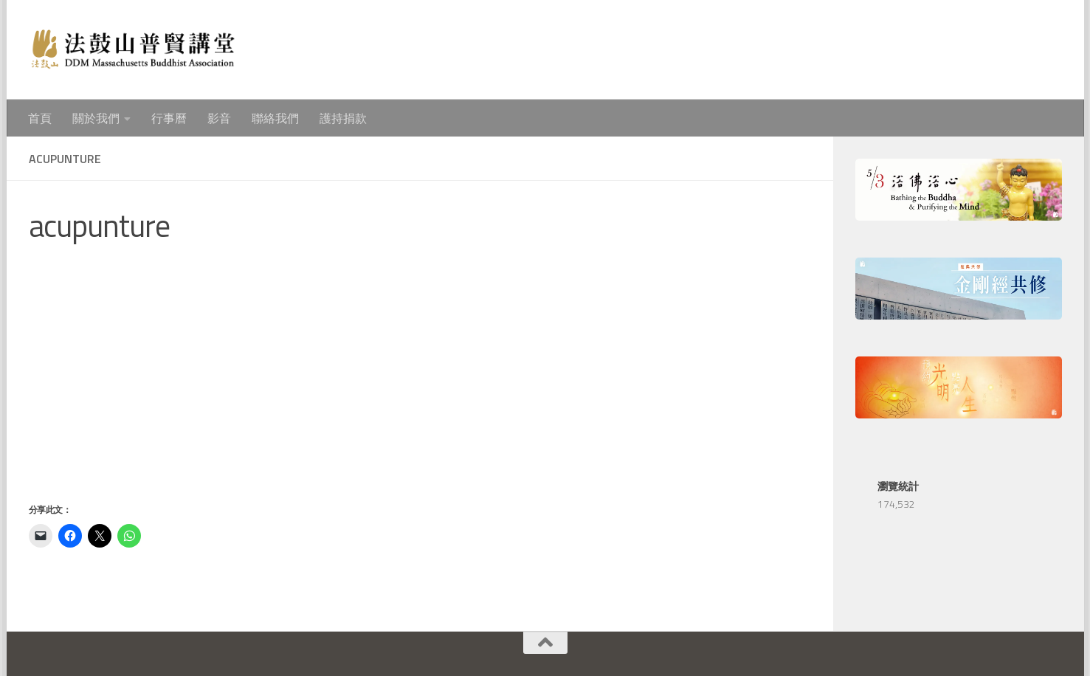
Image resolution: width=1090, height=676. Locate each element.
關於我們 (96, 118)
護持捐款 (343, 118)
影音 (219, 118)
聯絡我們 (275, 118)
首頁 (40, 118)
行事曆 (169, 118)
